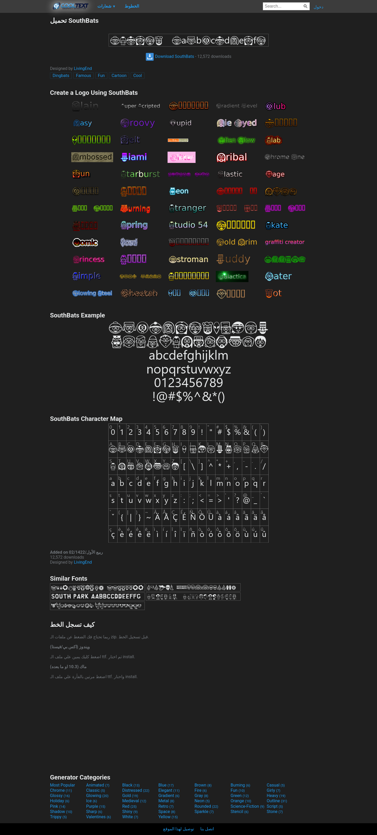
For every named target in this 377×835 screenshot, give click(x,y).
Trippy (58, 816)
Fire (201, 790)
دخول (318, 6)
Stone (275, 811)
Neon (202, 800)
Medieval (134, 800)
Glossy (60, 795)
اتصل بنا (207, 828)
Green (240, 795)
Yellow (168, 816)
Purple (95, 806)
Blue (166, 785)
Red (129, 806)
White (130, 816)
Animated (97, 785)
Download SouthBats (170, 56)
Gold (130, 795)
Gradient (168, 795)
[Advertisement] (25, 95)
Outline (277, 800)
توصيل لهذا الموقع (178, 828)
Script (275, 806)
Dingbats (61, 75)
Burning (240, 785)
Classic (95, 790)
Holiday (59, 800)
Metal (166, 800)
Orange (241, 800)
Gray (201, 795)
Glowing (97, 795)
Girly (273, 790)
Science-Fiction (247, 806)
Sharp (94, 811)
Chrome (61, 790)
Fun (101, 75)
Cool (137, 75)
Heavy (276, 795)
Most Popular (62, 785)
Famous (83, 75)
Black (131, 785)
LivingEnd (83, 68)
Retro (166, 806)
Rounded (206, 806)
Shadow (61, 811)
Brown (203, 785)
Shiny (130, 811)
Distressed (135, 790)
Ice (91, 800)
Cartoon (119, 75)
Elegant (169, 790)
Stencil (239, 811)
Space (166, 811)
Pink (57, 806)
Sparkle (204, 811)
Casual (276, 785)
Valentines (98, 816)
